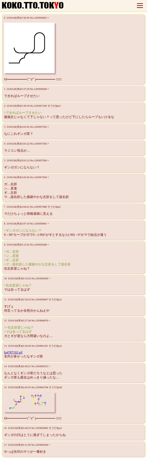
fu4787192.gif (13, 352)
